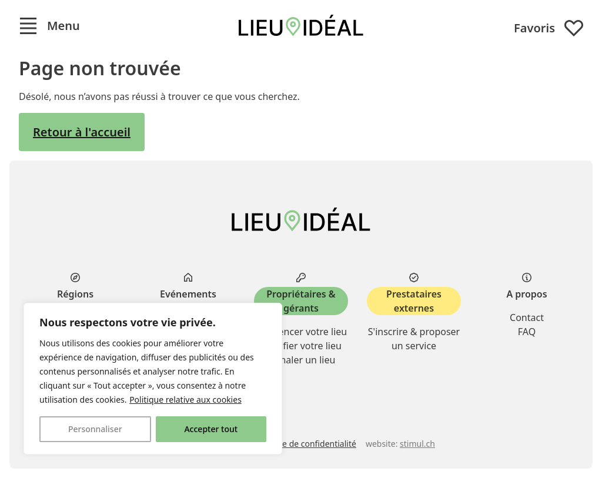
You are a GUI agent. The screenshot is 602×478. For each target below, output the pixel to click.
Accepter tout (211, 428)
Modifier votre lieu (301, 345)
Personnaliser (95, 428)
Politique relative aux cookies (185, 399)
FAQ (527, 331)
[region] (153, 378)
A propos (526, 294)
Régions (75, 294)
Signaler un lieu (301, 359)
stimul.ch (417, 443)
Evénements (188, 294)
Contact (527, 317)
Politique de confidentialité (304, 443)
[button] (49, 25)
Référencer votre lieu (301, 331)
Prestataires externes (414, 301)
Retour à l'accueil (82, 132)
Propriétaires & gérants (301, 301)
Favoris (548, 28)
